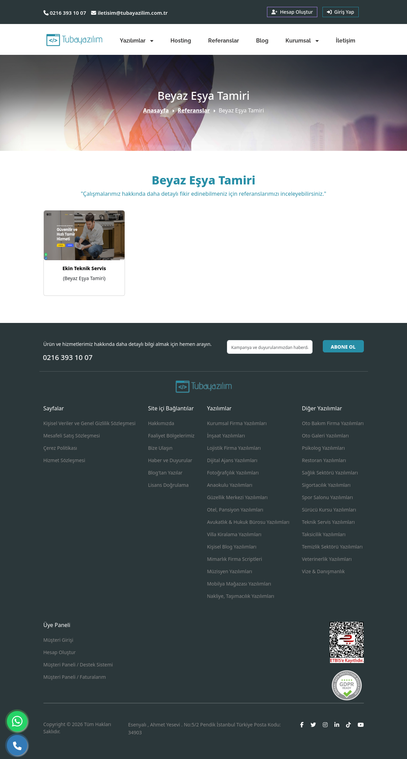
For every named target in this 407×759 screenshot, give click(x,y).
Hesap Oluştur (59, 652)
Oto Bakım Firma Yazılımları (333, 423)
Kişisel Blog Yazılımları (231, 546)
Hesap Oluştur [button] (292, 12)
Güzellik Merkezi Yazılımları (237, 497)
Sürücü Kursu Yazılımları (329, 509)
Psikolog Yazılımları (323, 448)
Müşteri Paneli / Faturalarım (74, 677)
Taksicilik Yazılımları (323, 534)
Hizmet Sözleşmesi (64, 460)
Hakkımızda (161, 423)
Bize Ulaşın (160, 448)
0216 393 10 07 (64, 12)
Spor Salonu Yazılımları (327, 497)
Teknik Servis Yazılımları (328, 522)
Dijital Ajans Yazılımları (232, 460)
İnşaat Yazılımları (226, 435)
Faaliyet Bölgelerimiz (171, 435)
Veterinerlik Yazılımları (327, 559)
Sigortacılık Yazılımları (326, 485)
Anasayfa (156, 110)
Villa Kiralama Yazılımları (234, 534)
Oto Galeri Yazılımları (325, 435)
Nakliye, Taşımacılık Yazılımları (241, 596)
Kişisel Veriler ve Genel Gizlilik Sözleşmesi (89, 423)
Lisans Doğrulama (168, 485)
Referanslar (194, 110)
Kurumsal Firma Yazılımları (237, 423)
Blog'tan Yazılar (165, 472)
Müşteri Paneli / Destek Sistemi (78, 664)
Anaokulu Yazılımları (229, 485)
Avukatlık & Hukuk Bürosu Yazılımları (248, 522)
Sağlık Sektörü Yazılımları (330, 472)
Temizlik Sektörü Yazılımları (332, 546)
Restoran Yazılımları (324, 460)
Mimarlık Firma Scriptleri (234, 559)
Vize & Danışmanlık (323, 571)
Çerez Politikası (60, 448)
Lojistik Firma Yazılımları (234, 448)
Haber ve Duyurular (170, 460)
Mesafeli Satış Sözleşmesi (71, 435)
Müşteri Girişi (58, 640)
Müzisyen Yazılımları (229, 571)
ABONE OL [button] (343, 347)
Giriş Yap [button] (340, 12)
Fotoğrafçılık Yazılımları (233, 472)
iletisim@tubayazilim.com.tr (129, 12)
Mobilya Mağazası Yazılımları (239, 583)
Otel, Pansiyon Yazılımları (235, 509)
